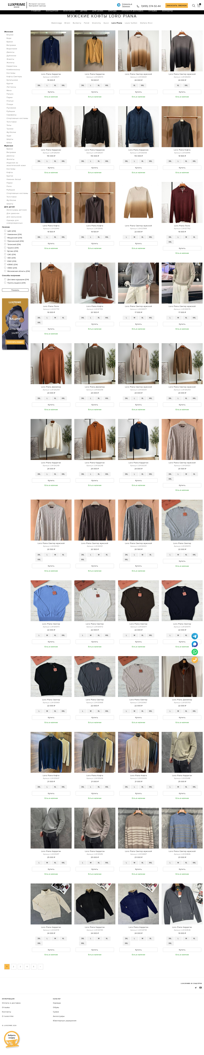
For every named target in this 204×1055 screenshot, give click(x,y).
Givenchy (96, 34)
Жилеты (10, 74)
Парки (10, 109)
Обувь (56, 1027)
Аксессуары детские (17, 221)
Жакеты (10, 70)
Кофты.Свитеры (14, 88)
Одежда (17, 20)
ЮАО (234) (10, 272)
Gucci (106, 34)
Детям (83, 14)
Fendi (86, 34)
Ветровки (11, 56)
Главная (36, 14)
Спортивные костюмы (17, 129)
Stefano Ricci (146, 34)
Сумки (56, 1032)
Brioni (67, 34)
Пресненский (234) (14, 252)
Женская (8, 43)
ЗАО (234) (10, 269)
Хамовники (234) (13, 246)
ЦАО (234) (10, 242)
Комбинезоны (13, 81)
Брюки (10, 53)
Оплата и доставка (132, 14)
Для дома (97, 14)
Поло (9, 197)
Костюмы (11, 84)
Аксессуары (59, 1036)
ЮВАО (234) (11, 276)
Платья (10, 112)
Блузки (10, 46)
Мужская (8, 157)
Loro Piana (117, 34)
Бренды (112, 14)
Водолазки (12, 60)
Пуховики (11, 119)
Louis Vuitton (131, 34)
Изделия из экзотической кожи (16, 175)
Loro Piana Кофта (182, 162)
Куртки (10, 95)
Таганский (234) (12, 256)
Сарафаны (11, 126)
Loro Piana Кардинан (51, 162)
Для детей (9, 218)
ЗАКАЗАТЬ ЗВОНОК (177, 5)
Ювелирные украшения (64, 1041)
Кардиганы (12, 77)
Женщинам (52, 14)
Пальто (10, 105)
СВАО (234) (10, 279)
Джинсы (10, 63)
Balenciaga (57, 34)
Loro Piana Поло (182, 238)
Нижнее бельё (14, 190)
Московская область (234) (17, 282)
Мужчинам (69, 14)
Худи (9, 147)
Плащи (10, 115)
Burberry (77, 34)
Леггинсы (11, 98)
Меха (9, 102)
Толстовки (12, 133)
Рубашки (11, 122)
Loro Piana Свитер (182, 559)
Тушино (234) (11, 259)
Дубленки (11, 67)
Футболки (11, 143)
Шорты (10, 150)
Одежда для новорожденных (15, 232)
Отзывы (152, 14)
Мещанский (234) (13, 249)
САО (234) (10, 266)
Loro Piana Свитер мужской (138, 85)
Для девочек (13, 224)
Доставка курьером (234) (16, 291)
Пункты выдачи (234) (14, 294)
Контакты (167, 14)
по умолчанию (190, 20)
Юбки (9, 154)
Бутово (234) (11, 262)
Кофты (29, 20)
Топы (9, 136)
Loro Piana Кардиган (51, 85)
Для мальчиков (14, 228)
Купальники (12, 91)
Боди (9, 49)
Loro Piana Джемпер (51, 401)
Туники (10, 140)
